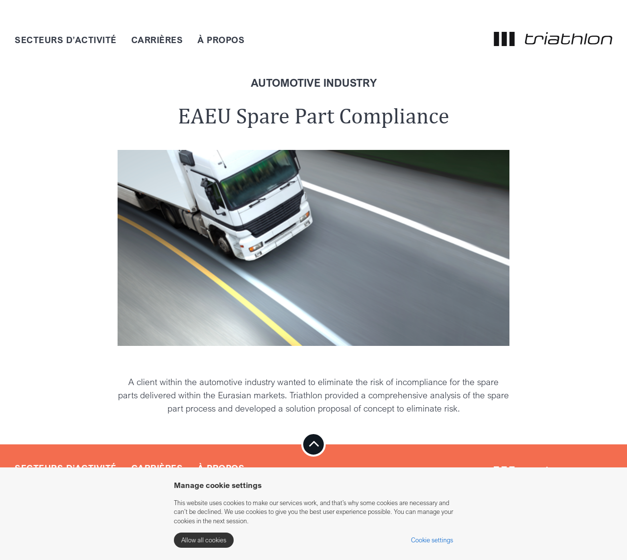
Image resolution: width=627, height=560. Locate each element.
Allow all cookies (203, 540)
